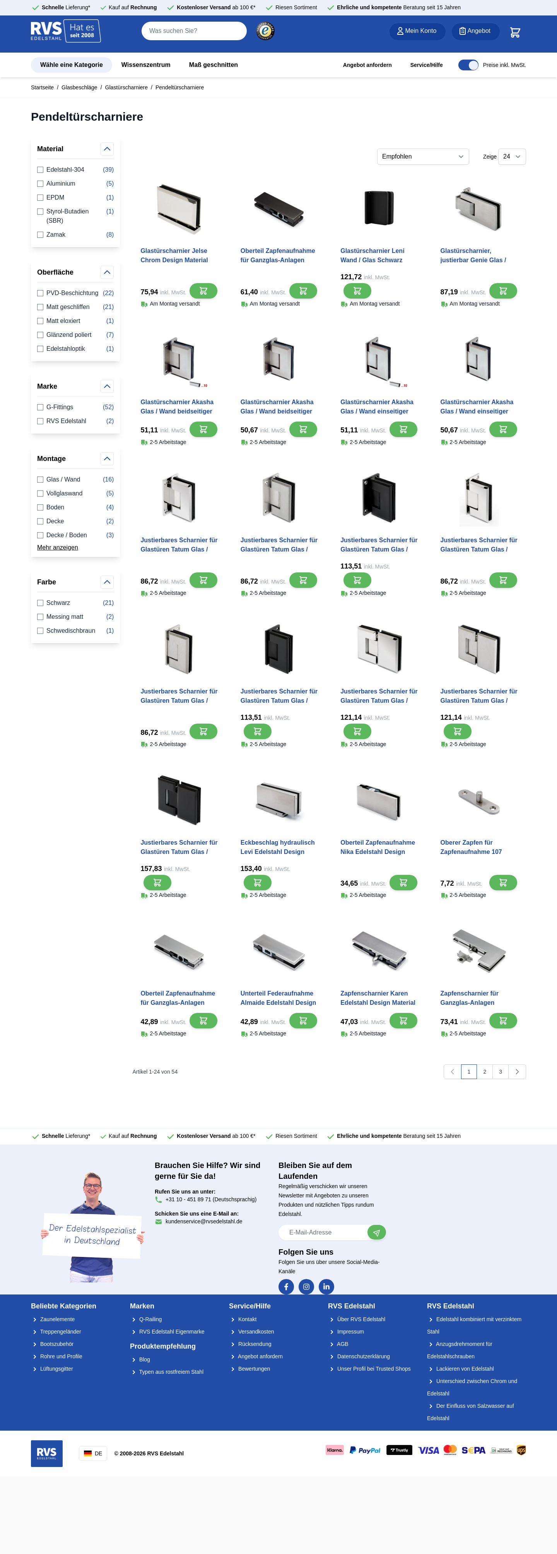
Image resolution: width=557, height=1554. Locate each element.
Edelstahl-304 (75, 169)
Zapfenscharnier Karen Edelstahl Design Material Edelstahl (377, 1002)
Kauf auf (133, 7)
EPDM (75, 197)
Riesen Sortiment (296, 7)
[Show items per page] (512, 157)
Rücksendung (250, 1344)
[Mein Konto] (418, 31)
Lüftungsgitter (52, 1369)
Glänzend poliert (75, 335)
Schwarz (75, 603)
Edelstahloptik (75, 348)
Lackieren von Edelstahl (460, 1369)
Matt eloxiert (75, 321)
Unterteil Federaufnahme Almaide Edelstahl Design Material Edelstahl (278, 1002)
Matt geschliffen (75, 307)
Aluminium (75, 183)
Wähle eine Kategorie (71, 64)
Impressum (346, 1332)
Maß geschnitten (213, 64)
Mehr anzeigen (57, 547)
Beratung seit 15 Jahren (399, 7)
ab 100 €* (216, 7)
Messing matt (75, 617)
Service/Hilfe (426, 65)
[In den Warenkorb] (203, 291)
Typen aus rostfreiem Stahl (166, 1372)
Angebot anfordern (367, 65)
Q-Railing (146, 1319)
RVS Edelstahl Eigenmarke (167, 1332)
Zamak (75, 234)
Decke (75, 521)
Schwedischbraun (75, 630)
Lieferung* (66, 7)
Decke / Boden (75, 535)
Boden (75, 507)
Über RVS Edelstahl (356, 1319)
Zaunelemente (53, 1319)
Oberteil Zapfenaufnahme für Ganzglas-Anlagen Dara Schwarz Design (278, 260)
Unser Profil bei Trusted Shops (369, 1369)
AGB (338, 1344)
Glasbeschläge (79, 87)
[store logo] (66, 34)
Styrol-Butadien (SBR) (75, 216)
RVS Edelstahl (75, 421)
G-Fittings (75, 407)
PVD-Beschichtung (75, 293)
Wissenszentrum (146, 64)
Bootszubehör (52, 1344)
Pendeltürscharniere (179, 87)
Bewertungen (249, 1369)
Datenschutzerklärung (359, 1356)
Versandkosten (251, 1332)
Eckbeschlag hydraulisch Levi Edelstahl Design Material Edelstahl (278, 851)
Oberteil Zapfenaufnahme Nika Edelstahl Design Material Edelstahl (377, 851)
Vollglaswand (75, 493)
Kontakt (242, 1319)
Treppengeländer (56, 1332)
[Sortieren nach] (423, 157)
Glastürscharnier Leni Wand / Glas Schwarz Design (372, 260)
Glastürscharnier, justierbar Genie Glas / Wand (473, 260)
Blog (140, 1359)
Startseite (42, 87)
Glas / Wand (75, 479)
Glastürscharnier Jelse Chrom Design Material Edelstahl (174, 260)
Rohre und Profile (56, 1356)
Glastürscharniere (126, 87)
